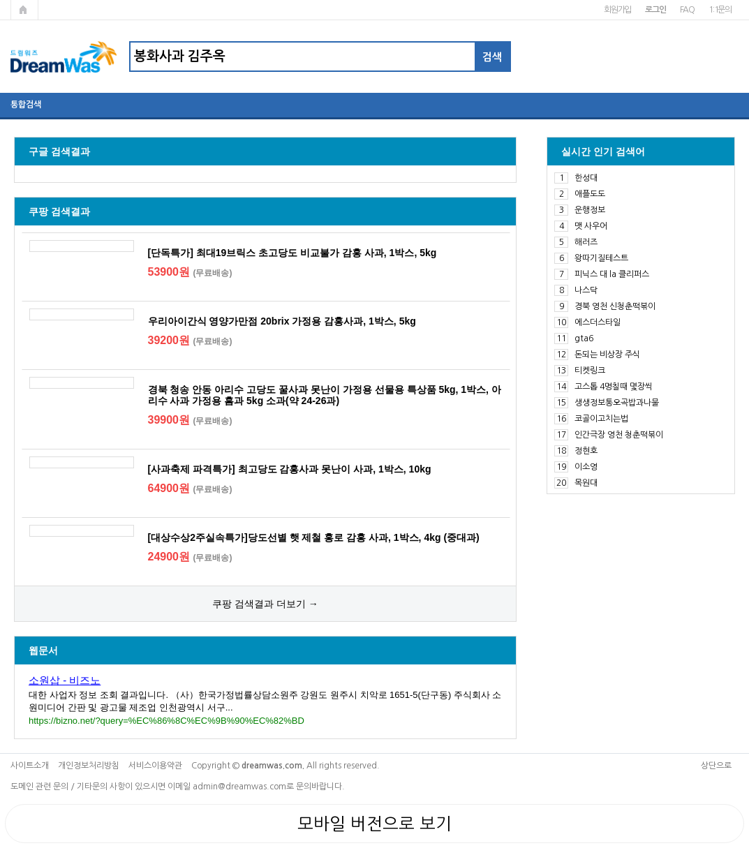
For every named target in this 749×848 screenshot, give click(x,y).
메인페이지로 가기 (24, 10)
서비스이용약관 (155, 765)
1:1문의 (720, 10)
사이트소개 (29, 765)
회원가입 (617, 10)
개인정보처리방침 (88, 765)
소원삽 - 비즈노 (65, 680)
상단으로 (716, 765)
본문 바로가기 (0, 0)
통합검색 (25, 105)
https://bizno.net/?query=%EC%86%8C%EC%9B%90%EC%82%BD (166, 720)
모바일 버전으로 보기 (374, 823)
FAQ (687, 10)
